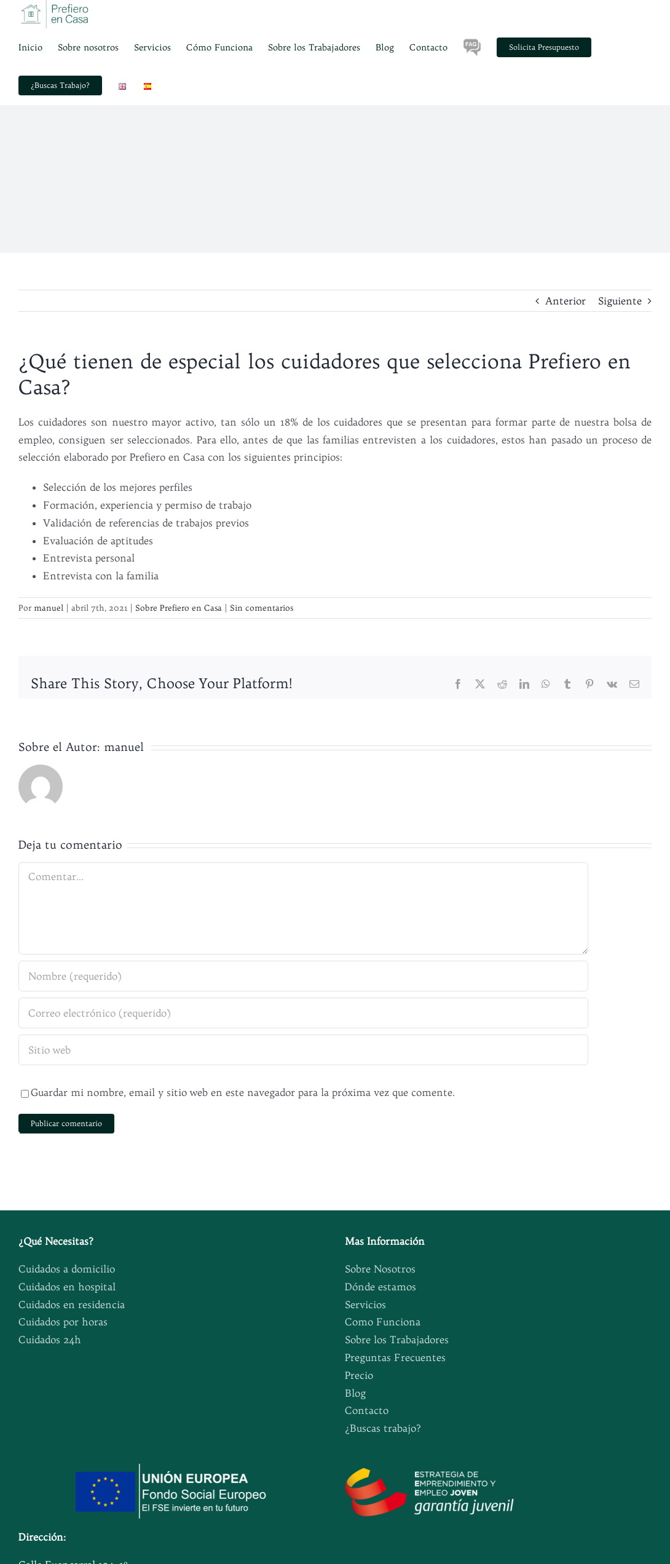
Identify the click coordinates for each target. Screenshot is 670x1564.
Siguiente (620, 301)
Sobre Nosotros (380, 1269)
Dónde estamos (380, 1286)
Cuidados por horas (63, 1322)
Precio (359, 1375)
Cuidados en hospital (67, 1286)
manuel (48, 608)
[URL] (303, 1049)
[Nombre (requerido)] (303, 976)
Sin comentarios (261, 608)
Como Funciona (382, 1322)
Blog (355, 1393)
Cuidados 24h (49, 1339)
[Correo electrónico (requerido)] (303, 1013)
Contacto (366, 1410)
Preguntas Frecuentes (395, 1357)
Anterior (565, 301)
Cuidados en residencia (71, 1304)
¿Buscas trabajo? (383, 1428)
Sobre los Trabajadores (397, 1339)
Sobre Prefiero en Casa (178, 608)
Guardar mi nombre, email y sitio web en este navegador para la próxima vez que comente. (243, 1092)
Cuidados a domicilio (66, 1269)
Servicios (365, 1304)
